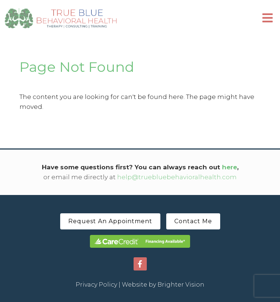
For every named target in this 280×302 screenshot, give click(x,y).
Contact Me (193, 221)
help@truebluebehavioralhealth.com (177, 177)
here (229, 167)
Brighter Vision (180, 284)
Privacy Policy (96, 284)
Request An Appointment (110, 221)
